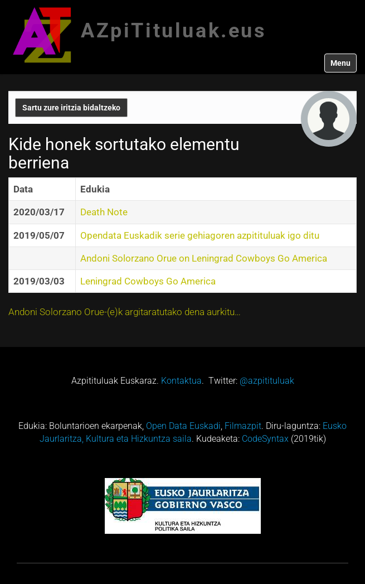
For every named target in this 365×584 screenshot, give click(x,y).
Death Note (104, 212)
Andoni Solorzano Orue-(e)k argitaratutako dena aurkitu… (124, 311)
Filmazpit (243, 426)
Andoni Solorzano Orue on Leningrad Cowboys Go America (203, 258)
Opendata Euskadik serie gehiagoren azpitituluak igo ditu (199, 235)
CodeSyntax (265, 438)
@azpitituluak (267, 380)
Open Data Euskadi (183, 426)
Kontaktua (181, 380)
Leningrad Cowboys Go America (148, 281)
